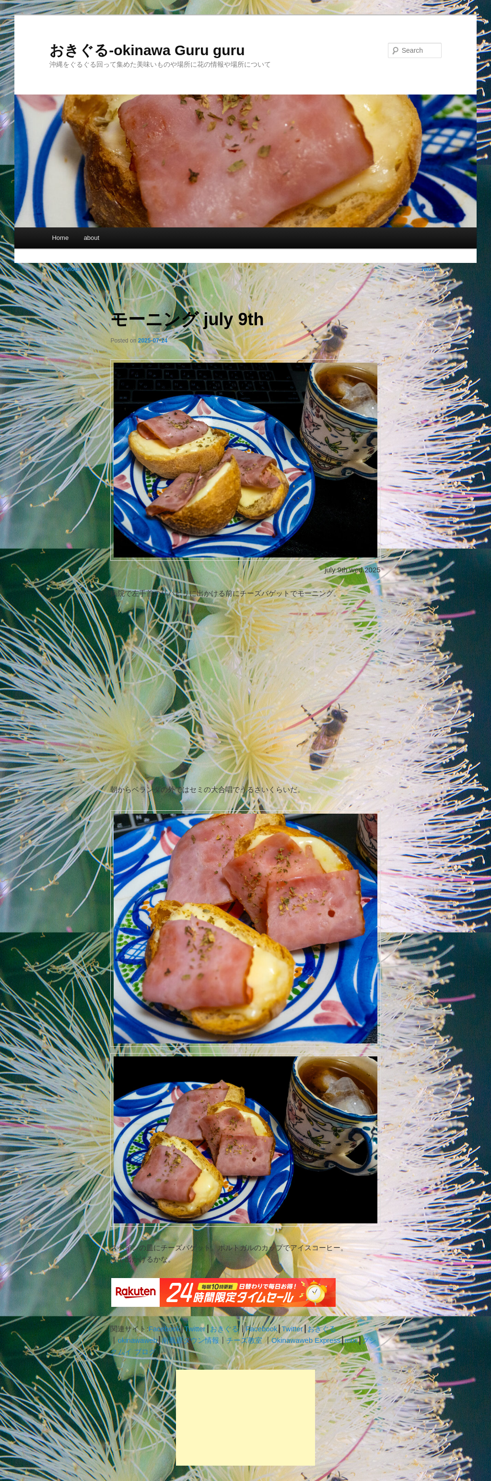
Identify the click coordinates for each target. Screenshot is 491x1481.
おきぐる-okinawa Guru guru (147, 50)
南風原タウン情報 (190, 1340)
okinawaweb (137, 1340)
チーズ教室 (244, 1340)
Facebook (164, 1329)
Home (60, 237)
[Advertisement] (245, 1418)
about (92, 237)
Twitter (194, 1329)
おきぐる (224, 1329)
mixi (351, 1340)
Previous (65, 269)
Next (431, 269)
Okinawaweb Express (305, 1340)
